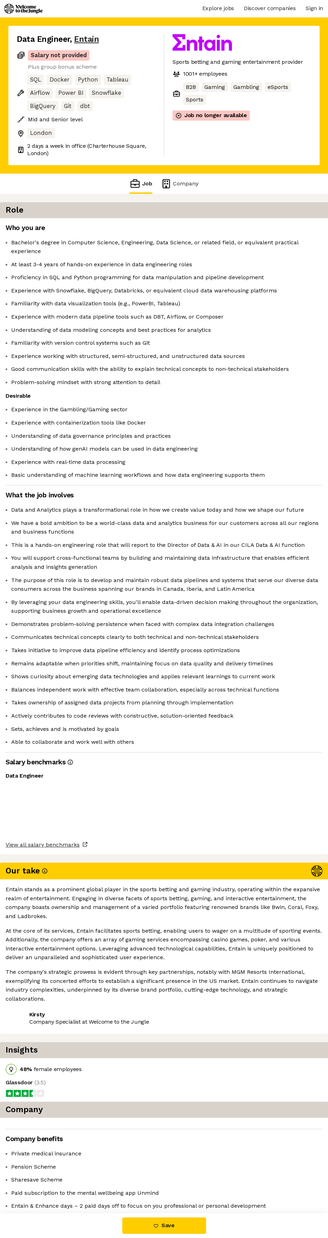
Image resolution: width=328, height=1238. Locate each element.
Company (179, 183)
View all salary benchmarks (51, 1157)
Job (141, 183)
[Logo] (23, 9)
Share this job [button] (36, 1183)
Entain (86, 39)
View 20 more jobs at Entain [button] (104, 1183)
